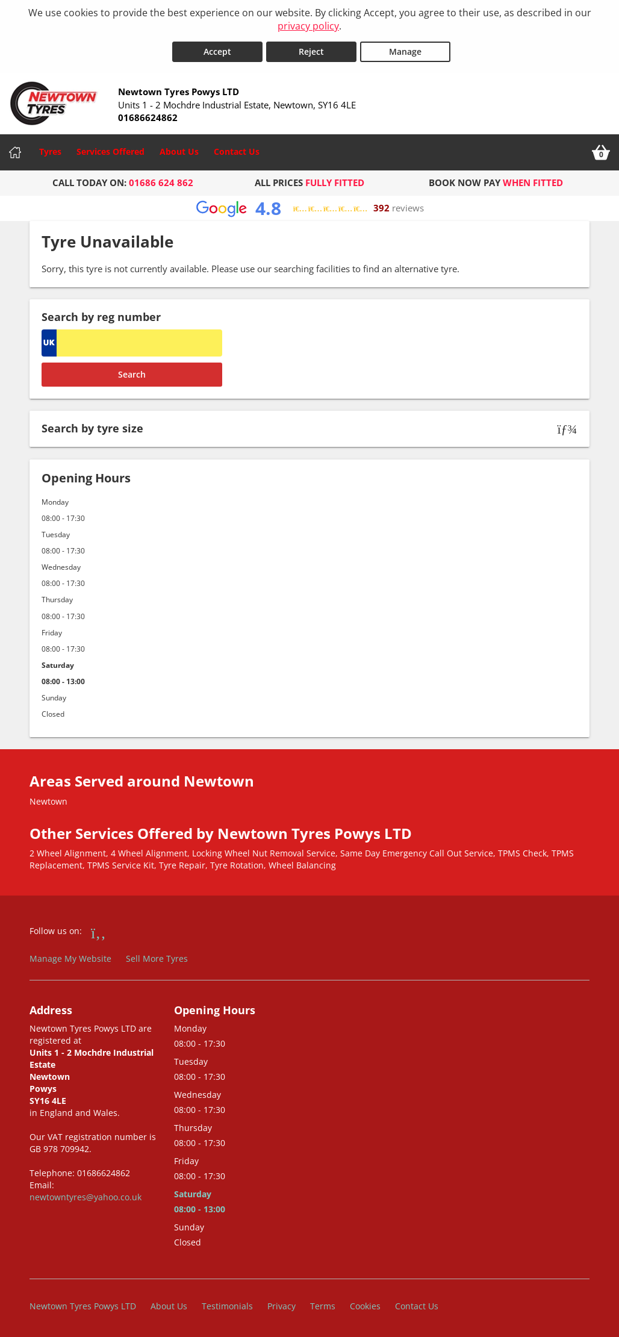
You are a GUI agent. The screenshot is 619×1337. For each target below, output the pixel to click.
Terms (322, 1303)
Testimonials (227, 1303)
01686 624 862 (161, 180)
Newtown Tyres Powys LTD (83, 1303)
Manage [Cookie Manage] (405, 49)
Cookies (365, 1303)
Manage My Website (70, 956)
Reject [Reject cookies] (311, 49)
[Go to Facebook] (98, 930)
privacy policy (308, 26)
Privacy (281, 1303)
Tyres (50, 149)
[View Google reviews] (310, 206)
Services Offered (110, 149)
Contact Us (237, 149)
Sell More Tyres (157, 956)
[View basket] (601, 150)
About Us (179, 149)
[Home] (15, 150)
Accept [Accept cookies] (217, 49)
